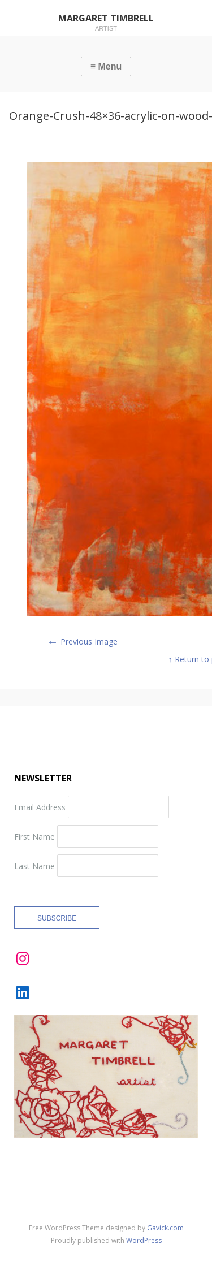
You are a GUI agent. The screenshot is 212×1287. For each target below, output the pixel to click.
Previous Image (82, 641)
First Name (34, 836)
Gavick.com (165, 1228)
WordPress (144, 1240)
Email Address (40, 806)
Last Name (34, 865)
